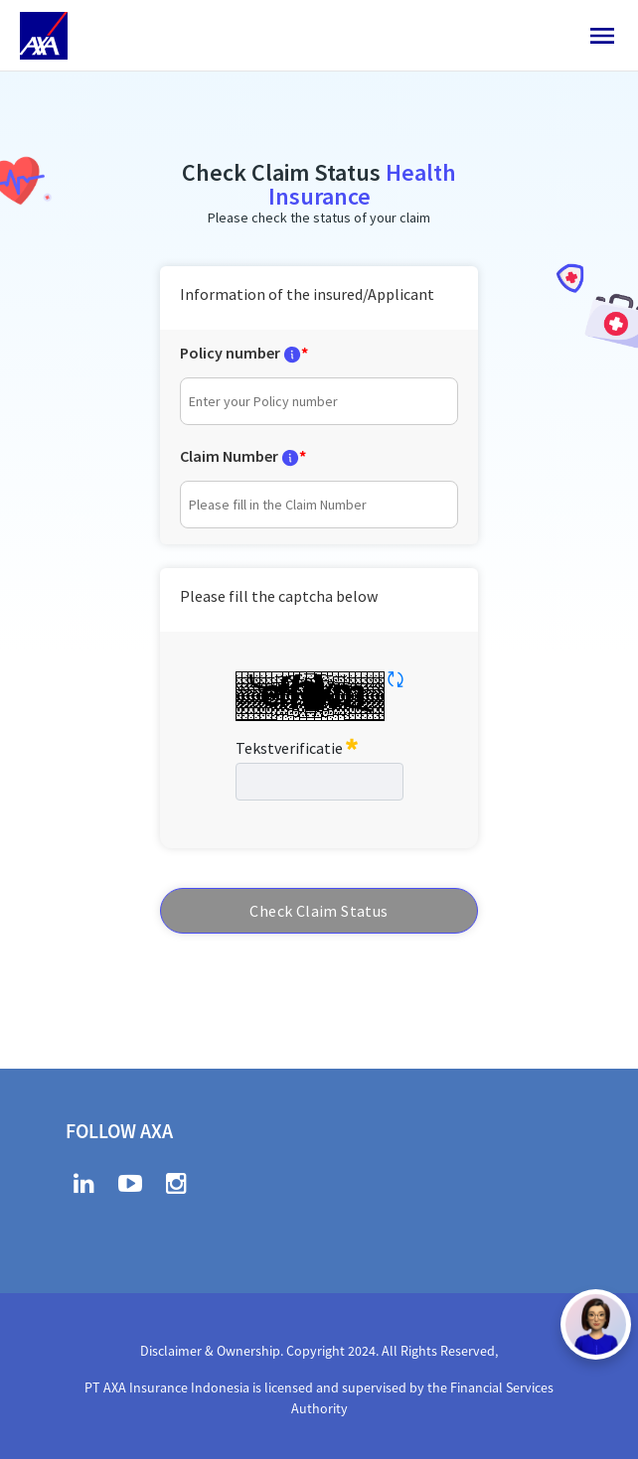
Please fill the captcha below (279, 596)
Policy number (230, 353)
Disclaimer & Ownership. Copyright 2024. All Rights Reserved (317, 1351)
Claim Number (229, 456)
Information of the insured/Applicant (307, 294)
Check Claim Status (318, 911)
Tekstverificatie (297, 746)
